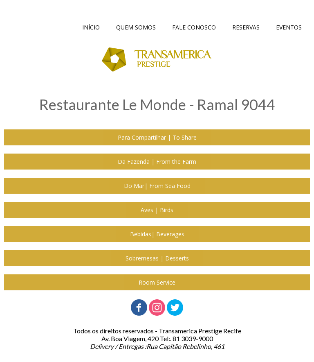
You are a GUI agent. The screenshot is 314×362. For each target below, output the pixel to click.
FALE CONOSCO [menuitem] (194, 27)
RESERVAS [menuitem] (246, 27)
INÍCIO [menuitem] (91, 27)
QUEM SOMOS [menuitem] (136, 27)
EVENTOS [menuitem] (289, 27)
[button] (157, 137)
